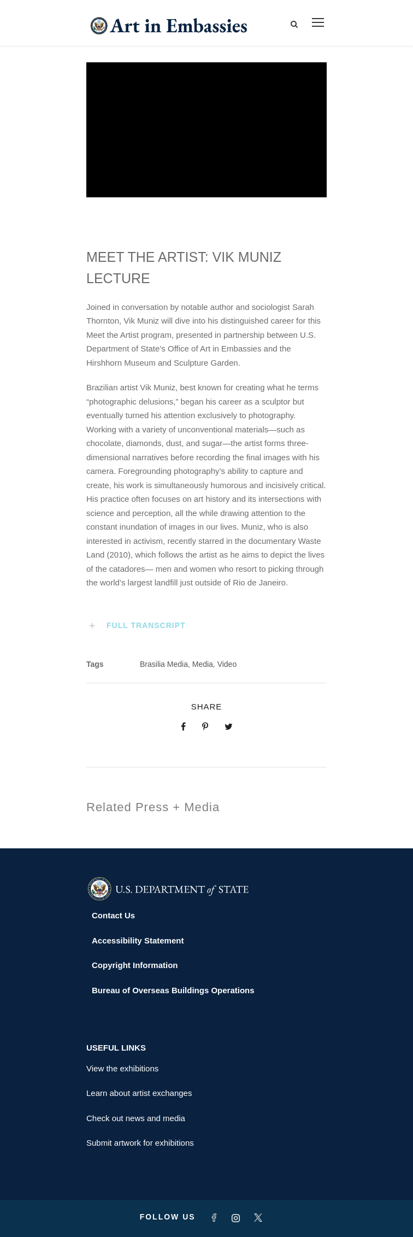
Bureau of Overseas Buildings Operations (173, 990)
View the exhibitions (122, 1068)
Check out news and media (135, 1118)
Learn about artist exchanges (139, 1093)
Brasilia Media (164, 664)
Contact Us (113, 915)
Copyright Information (135, 965)
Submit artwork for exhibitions (140, 1142)
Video (227, 664)
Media (202, 664)
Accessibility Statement (138, 940)
